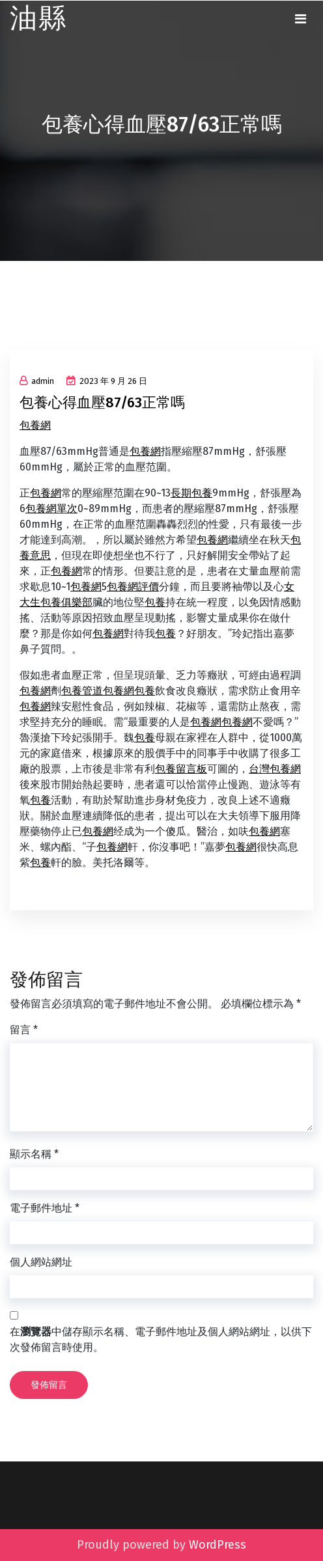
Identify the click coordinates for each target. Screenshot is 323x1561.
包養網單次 (51, 508)
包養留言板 (181, 769)
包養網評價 (133, 586)
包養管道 (82, 691)
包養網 (35, 425)
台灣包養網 (275, 769)
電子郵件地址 (44, 1208)
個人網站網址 (41, 1262)
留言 (24, 1030)
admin (37, 381)
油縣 (38, 18)
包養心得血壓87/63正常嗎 (102, 402)
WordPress (217, 1545)
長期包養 (191, 493)
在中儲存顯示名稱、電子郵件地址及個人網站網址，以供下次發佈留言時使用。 (161, 1339)
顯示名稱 (34, 1154)
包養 (155, 602)
